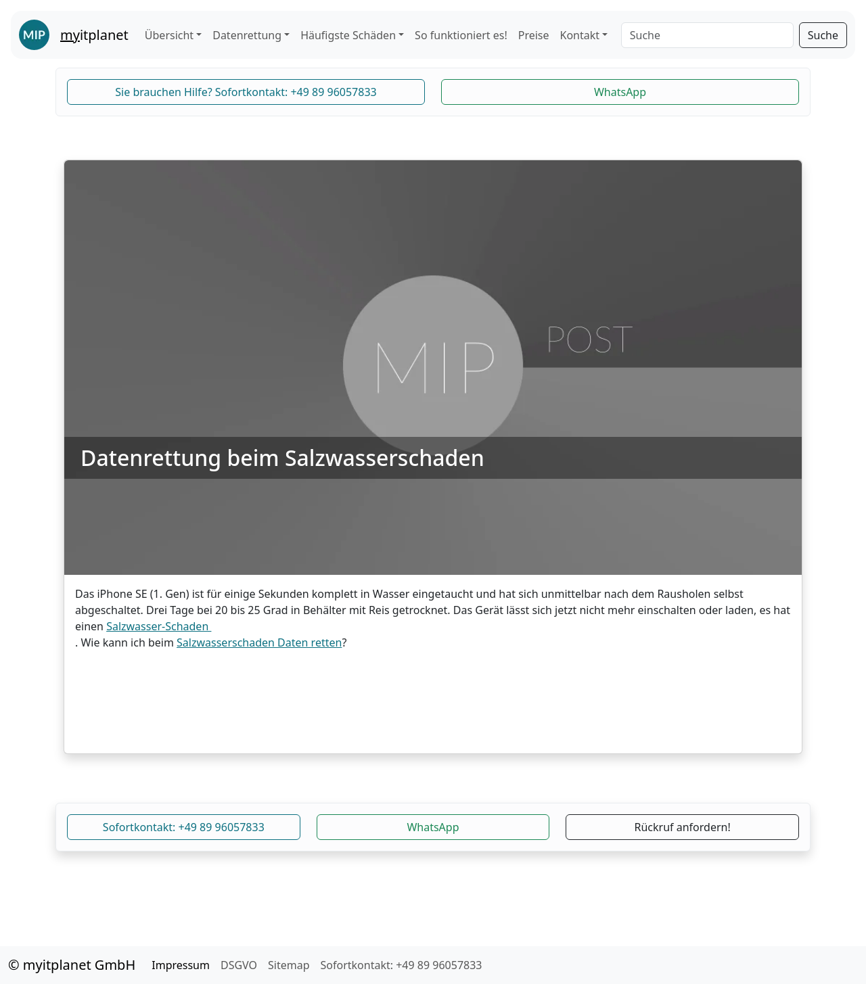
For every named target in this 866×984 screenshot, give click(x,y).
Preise (533, 35)
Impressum (181, 965)
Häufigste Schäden (348, 35)
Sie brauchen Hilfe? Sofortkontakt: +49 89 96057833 (245, 92)
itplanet (94, 35)
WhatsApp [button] (620, 92)
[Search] (707, 35)
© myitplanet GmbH (71, 965)
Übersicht (169, 35)
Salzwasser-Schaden (158, 626)
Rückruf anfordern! (683, 827)
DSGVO (239, 965)
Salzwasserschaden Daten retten (259, 642)
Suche (823, 35)
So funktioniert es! (461, 35)
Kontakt (580, 35)
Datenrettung (246, 35)
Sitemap (289, 965)
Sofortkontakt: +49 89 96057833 (184, 827)
